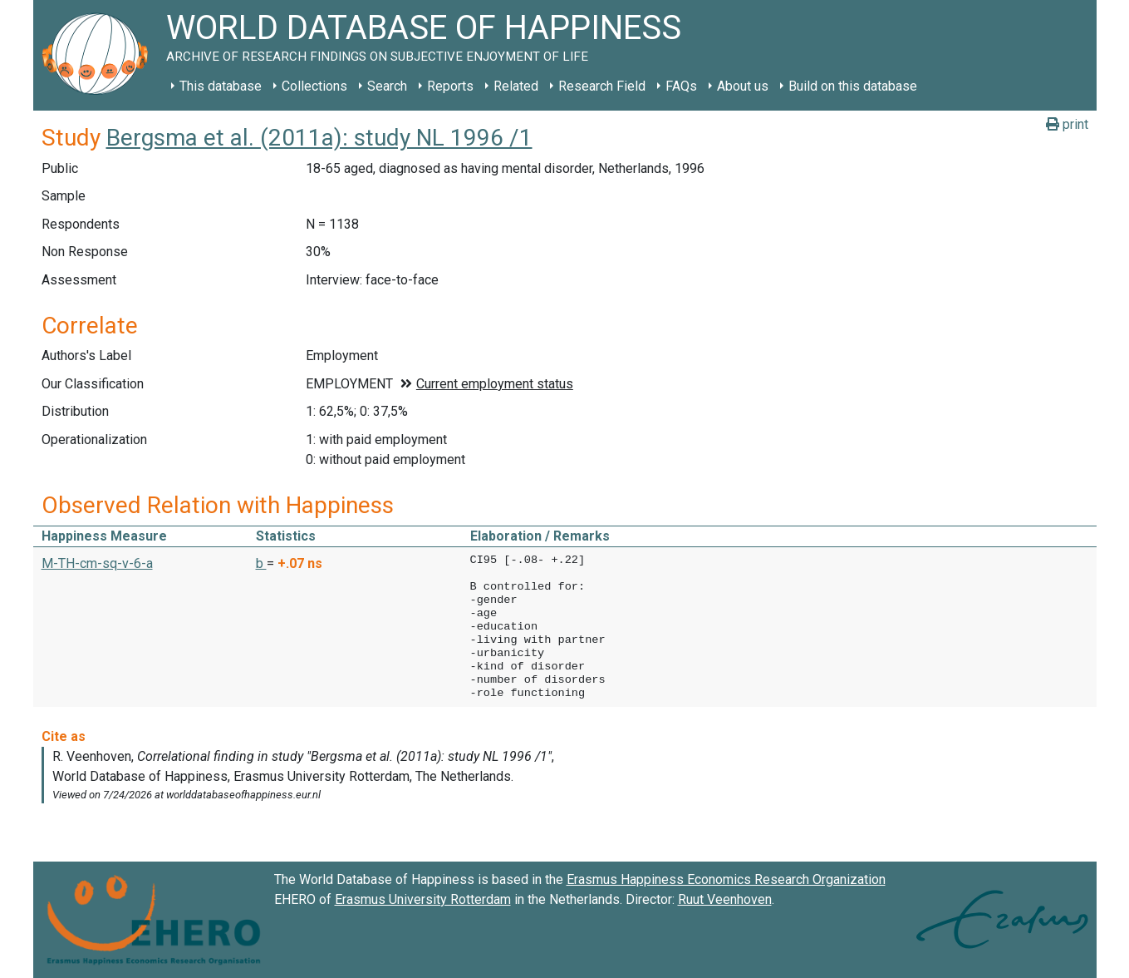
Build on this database (852, 86)
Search (387, 86)
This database (220, 86)
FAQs (681, 86)
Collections (314, 86)
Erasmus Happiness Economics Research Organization (726, 879)
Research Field (601, 86)
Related (515, 86)
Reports (450, 86)
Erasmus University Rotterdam (423, 899)
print (1067, 124)
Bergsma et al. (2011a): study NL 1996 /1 (319, 137)
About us (742, 86)
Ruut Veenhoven (725, 899)
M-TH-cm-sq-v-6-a (97, 563)
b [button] (261, 563)
